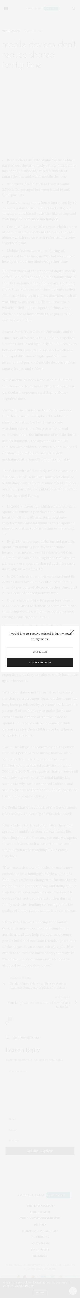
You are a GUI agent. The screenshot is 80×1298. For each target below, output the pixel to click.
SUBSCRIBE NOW (40, 662)
